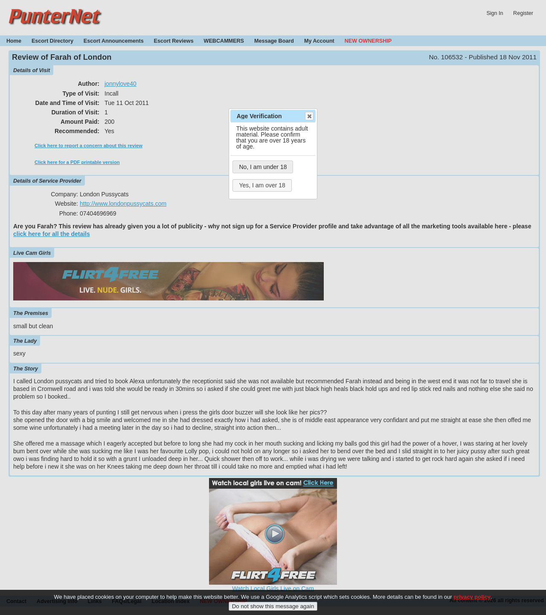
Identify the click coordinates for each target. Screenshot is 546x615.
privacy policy (472, 601)
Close (309, 116)
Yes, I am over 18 (262, 185)
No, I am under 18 (263, 166)
